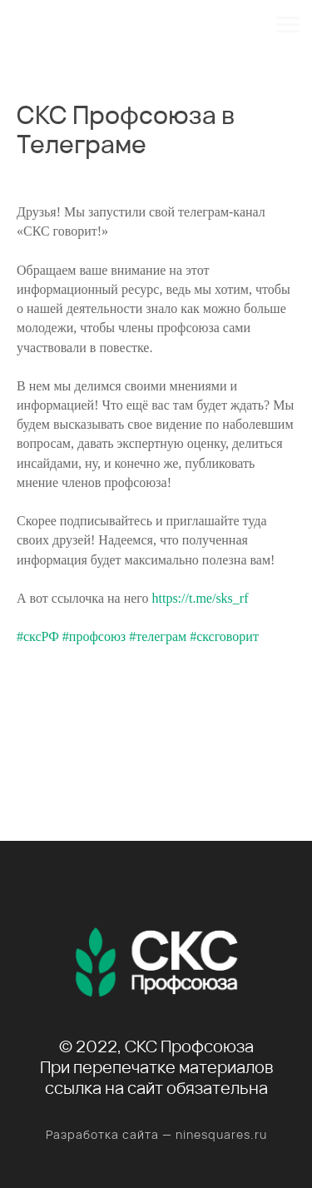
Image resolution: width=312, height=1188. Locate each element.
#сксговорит (224, 636)
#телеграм (157, 636)
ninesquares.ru (221, 1134)
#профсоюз (94, 636)
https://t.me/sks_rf (199, 598)
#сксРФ (38, 636)
